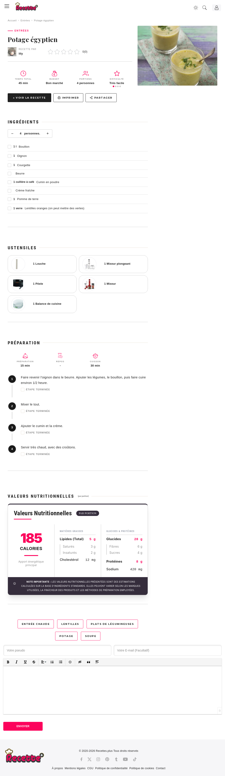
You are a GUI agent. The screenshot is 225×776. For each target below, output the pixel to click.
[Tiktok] (134, 759)
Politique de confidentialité (111, 768)
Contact (160, 768)
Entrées (25, 20)
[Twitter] (89, 759)
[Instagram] (98, 759)
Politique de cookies (141, 768)
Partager (101, 97)
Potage (66, 636)
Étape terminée (35, 389)
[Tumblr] (116, 759)
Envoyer (22, 726)
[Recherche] (204, 7)
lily (21, 53)
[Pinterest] (107, 759)
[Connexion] (216, 7)
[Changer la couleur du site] (195, 7)
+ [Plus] (47, 133)
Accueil (12, 20)
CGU (90, 768)
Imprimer (68, 97)
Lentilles (70, 624)
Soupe (90, 636)
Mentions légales (75, 768)
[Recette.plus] (29, 7)
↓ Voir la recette (29, 97)
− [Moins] (12, 133)
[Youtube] (125, 759)
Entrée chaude (36, 624)
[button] (8, 662)
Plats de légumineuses (112, 624)
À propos (57, 768)
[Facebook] (81, 759)
